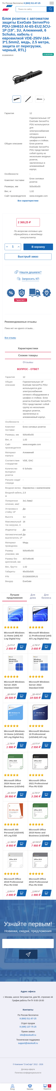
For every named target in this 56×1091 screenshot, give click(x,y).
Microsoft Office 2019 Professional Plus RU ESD (13, 882)
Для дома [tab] (33, 596)
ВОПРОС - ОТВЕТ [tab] (28, 369)
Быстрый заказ (28, 256)
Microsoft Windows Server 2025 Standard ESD (14, 685)
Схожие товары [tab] (28, 355)
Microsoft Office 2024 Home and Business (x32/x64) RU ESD (14, 785)
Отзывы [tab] (28, 362)
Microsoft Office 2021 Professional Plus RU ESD (38, 783)
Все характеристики (28, 200)
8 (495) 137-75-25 (28, 1027)
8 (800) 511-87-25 (32, 3)
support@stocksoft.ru (28, 1043)
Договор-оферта (28, 1069)
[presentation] (28, 369)
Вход (12, 1089)
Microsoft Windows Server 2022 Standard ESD (39, 685)
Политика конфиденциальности (28, 1073)
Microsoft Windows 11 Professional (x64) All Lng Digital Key (40, 635)
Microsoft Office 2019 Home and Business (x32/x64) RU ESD (39, 834)
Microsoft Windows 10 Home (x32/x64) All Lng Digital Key (14, 734)
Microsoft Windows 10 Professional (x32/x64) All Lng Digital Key (39, 735)
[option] (16, 99)
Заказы (30, 1089)
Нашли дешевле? (30, 272)
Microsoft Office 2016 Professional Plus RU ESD (38, 882)
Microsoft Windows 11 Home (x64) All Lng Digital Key (14, 635)
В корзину (38, 246)
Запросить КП (30, 278)
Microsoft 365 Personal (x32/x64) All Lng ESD (14, 832)
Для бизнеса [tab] (46, 596)
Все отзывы (10, 338)
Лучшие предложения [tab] (15, 596)
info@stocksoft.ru (28, 1035)
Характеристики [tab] (28, 348)
